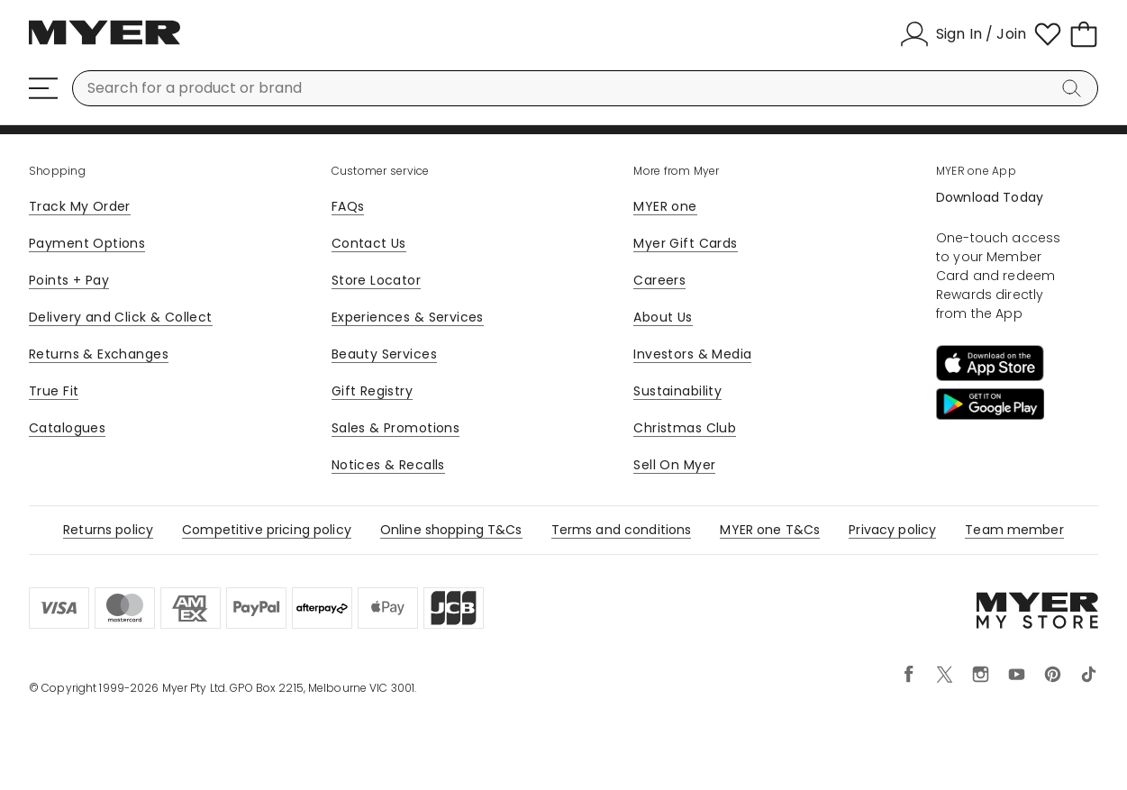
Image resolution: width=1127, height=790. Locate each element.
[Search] (1074, 88)
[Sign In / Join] (963, 34)
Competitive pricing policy (266, 530)
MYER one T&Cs (770, 530)
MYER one (664, 206)
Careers (659, 280)
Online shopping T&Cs (451, 530)
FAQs (348, 206)
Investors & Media (692, 354)
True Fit (53, 391)
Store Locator (376, 280)
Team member (1014, 530)
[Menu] (43, 88)
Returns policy (108, 530)
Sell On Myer (674, 465)
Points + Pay (69, 280)
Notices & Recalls (388, 465)
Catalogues (67, 428)
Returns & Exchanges (98, 354)
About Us (662, 317)
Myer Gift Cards (685, 243)
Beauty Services (384, 354)
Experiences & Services (408, 317)
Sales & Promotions (396, 428)
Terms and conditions (621, 530)
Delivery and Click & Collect (121, 317)
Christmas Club (684, 428)
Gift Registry (372, 391)
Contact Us (369, 243)
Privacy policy (892, 530)
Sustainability (677, 391)
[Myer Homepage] (104, 42)
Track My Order (80, 206)
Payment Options (87, 243)
